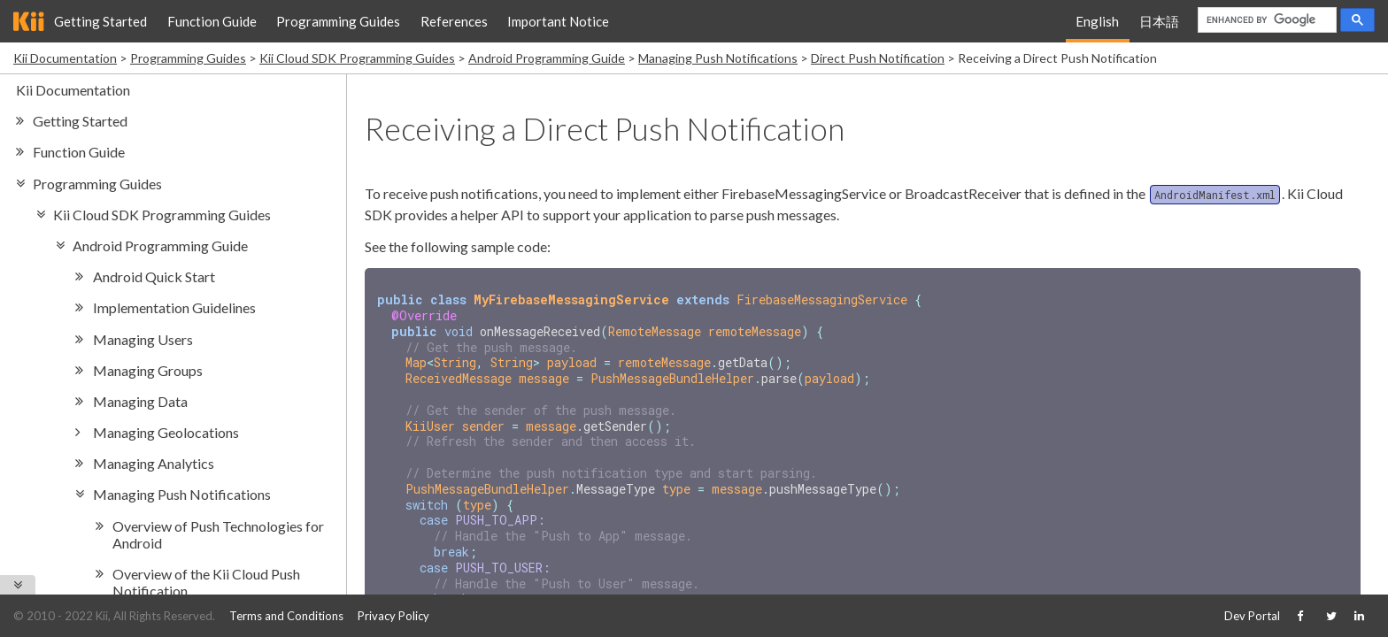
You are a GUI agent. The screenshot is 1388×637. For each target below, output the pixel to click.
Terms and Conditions (286, 616)
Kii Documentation (65, 57)
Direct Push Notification (878, 57)
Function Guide (212, 21)
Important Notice (558, 21)
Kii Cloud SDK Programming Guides (357, 57)
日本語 (1159, 21)
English (1097, 21)
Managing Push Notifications (718, 57)
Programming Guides (338, 21)
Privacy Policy (393, 616)
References (454, 21)
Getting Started (100, 21)
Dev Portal (1252, 616)
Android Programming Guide (546, 57)
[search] (1265, 20)
